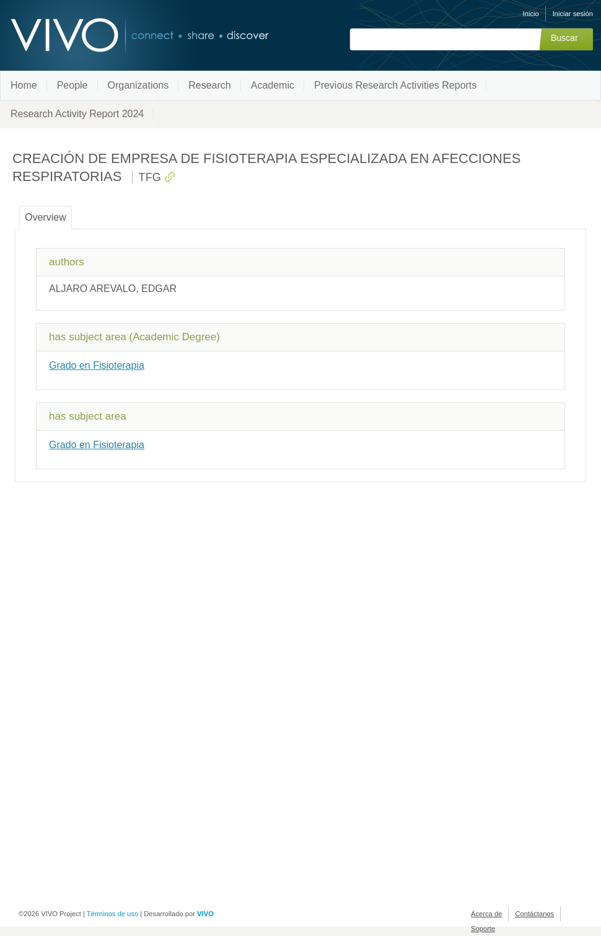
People (72, 85)
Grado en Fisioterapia (96, 365)
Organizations (138, 85)
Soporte (483, 928)
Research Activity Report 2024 (77, 113)
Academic (272, 85)
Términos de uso (112, 913)
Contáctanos (534, 913)
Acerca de (486, 913)
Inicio (531, 13)
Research (209, 85)
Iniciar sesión (573, 13)
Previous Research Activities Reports (395, 85)
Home (24, 85)
